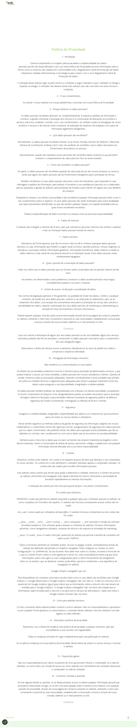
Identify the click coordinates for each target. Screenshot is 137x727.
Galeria (89, 3)
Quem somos (64, 3)
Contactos (125, 3)
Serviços (78, 3)
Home (52, 3)
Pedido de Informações (106, 3)
